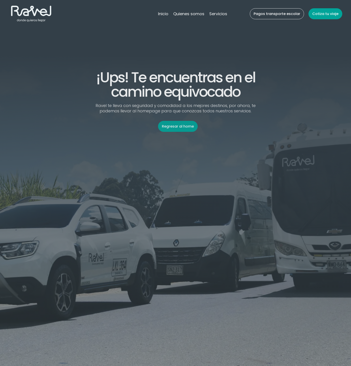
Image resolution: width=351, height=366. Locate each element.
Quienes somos (188, 14)
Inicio (163, 14)
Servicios (218, 14)
